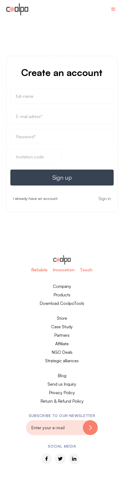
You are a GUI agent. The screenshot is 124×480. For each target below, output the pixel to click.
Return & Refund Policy (62, 401)
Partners (62, 335)
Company (62, 286)
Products (61, 295)
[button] (113, 9)
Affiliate (62, 344)
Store (62, 318)
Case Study (62, 327)
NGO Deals (62, 352)
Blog (62, 375)
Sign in (105, 198)
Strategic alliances (62, 361)
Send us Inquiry (62, 384)
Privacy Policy (62, 392)
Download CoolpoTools (62, 303)
